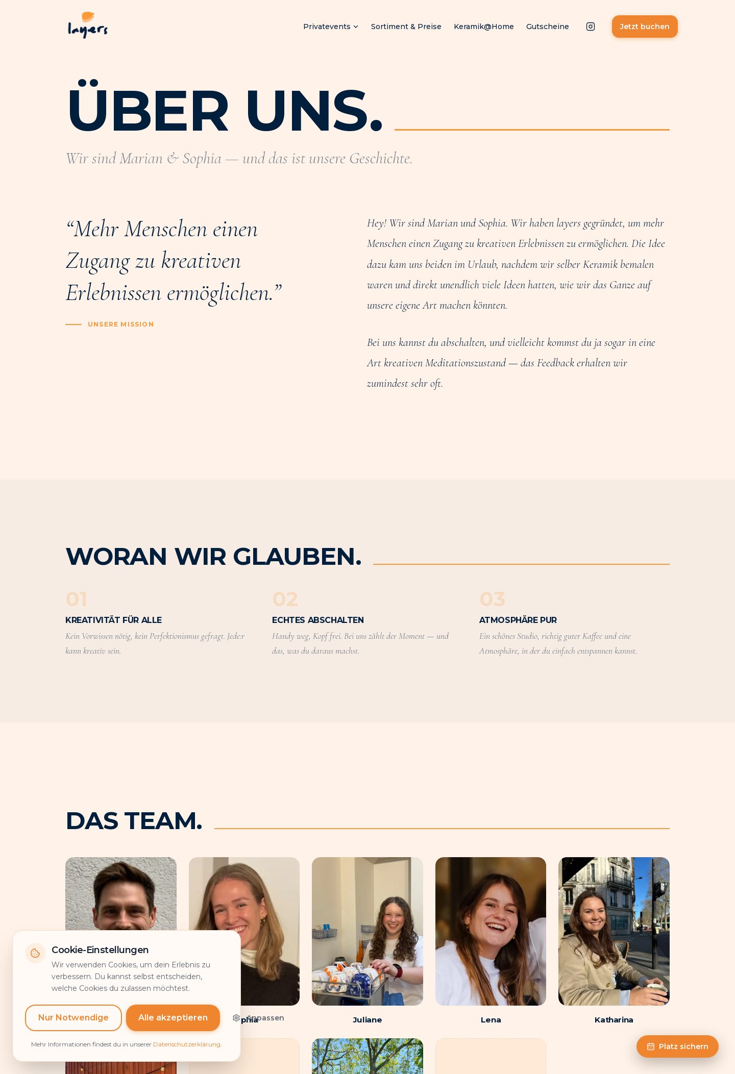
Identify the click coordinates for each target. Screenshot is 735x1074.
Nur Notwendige (73, 1027)
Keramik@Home (484, 26)
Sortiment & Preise (406, 26)
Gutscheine (547, 26)
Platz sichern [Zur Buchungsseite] (677, 1046)
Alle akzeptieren (173, 1027)
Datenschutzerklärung (186, 1054)
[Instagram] (590, 26)
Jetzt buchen (645, 26)
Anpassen (258, 1027)
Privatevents (331, 26)
